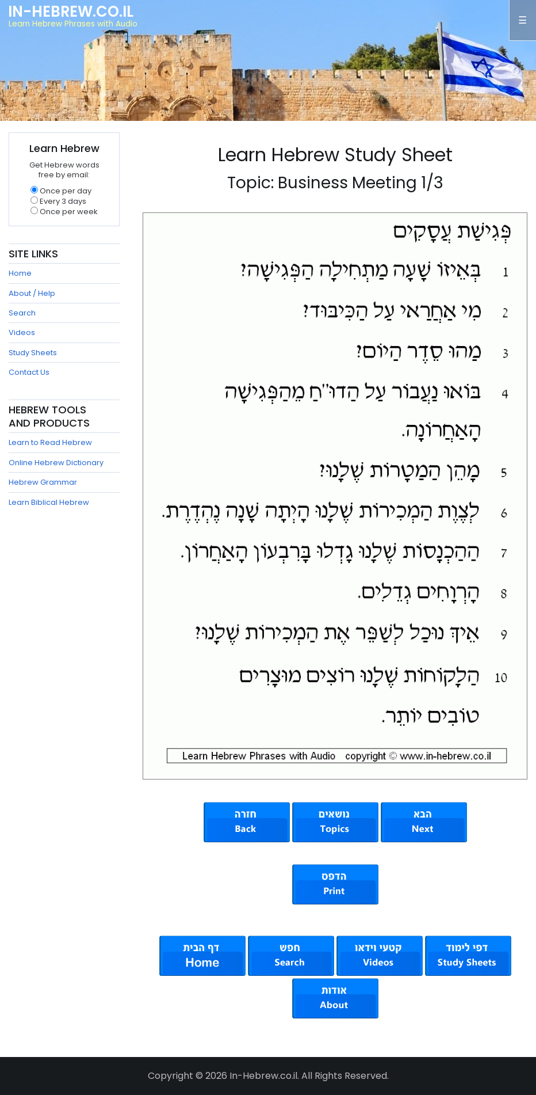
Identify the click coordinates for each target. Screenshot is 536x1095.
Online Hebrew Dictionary (56, 462)
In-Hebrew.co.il (70, 11)
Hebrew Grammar (43, 482)
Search (22, 312)
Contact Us (29, 372)
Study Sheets (33, 352)
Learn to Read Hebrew (50, 442)
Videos (22, 332)
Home (20, 273)
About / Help (32, 293)
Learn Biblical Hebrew (49, 502)
